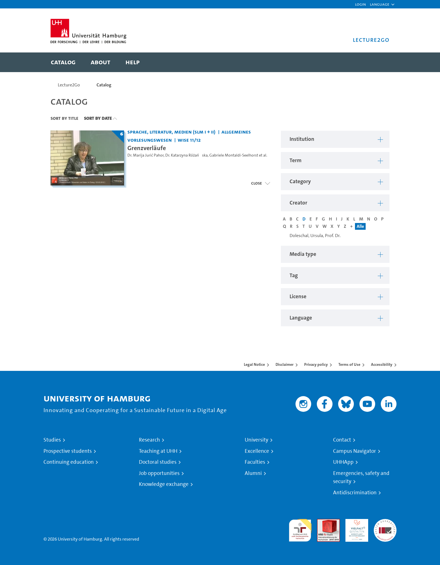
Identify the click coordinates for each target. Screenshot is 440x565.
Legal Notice (254, 364)
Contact (342, 440)
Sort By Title (64, 118)
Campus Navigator (354, 451)
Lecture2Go (69, 85)
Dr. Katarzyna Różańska (186, 155)
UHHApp (343, 462)
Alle (360, 226)
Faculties (255, 462)
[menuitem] (63, 62)
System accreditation (385, 525)
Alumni (253, 473)
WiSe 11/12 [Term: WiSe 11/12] (189, 139)
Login (360, 4)
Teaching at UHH (158, 451)
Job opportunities (159, 473)
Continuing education (68, 462)
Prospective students (67, 451)
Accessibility (381, 364)
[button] (379, 4)
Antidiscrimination (355, 492)
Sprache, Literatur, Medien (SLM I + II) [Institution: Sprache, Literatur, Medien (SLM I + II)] (171, 131)
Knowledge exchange (164, 484)
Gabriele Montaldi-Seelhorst (233, 155)
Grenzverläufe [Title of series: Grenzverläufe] (146, 148)
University (256, 440)
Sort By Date (98, 118)
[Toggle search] (379, 62)
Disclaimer (285, 364)
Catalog (104, 85)
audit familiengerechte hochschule (300, 529)
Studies (52, 440)
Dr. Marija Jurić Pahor (145, 155)
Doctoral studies (158, 462)
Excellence (257, 451)
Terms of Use (349, 364)
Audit (322, 522)
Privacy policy (316, 364)
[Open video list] (260, 183)
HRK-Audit (355, 522)
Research (149, 440)
